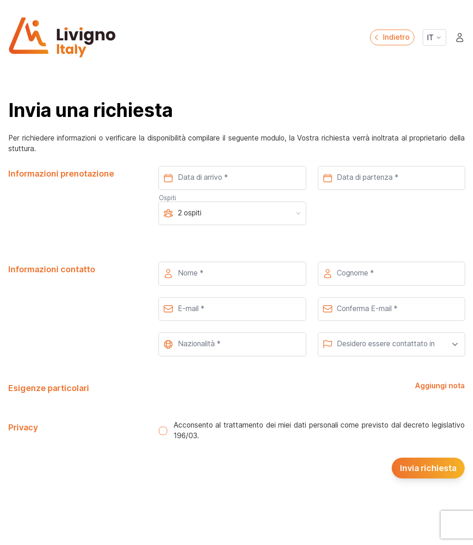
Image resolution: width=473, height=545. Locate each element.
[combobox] (232, 344)
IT (434, 37)
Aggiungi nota (440, 385)
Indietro (391, 37)
